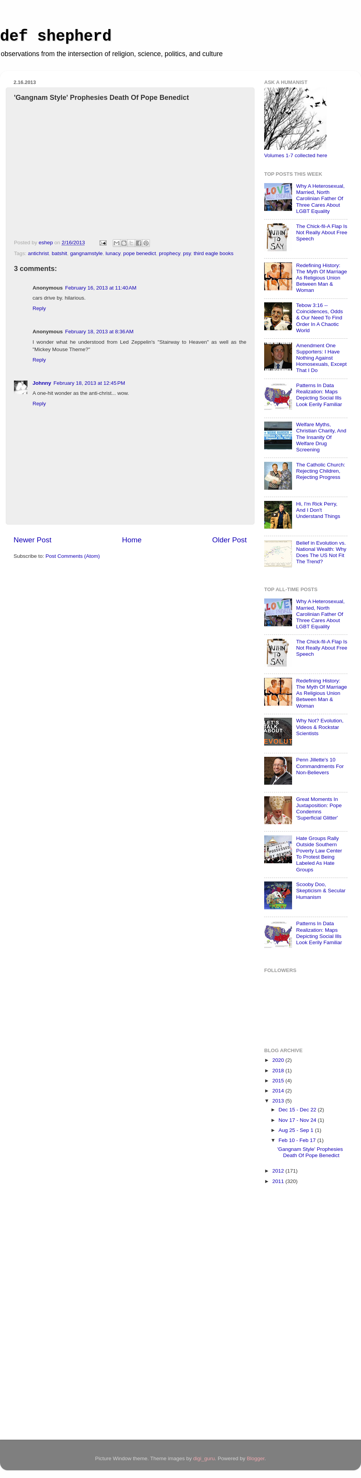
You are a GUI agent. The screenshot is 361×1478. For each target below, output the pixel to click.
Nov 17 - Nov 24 (298, 1120)
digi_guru (204, 1458)
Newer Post (33, 540)
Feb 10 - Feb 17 (297, 1140)
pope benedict (139, 253)
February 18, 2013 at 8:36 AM (99, 331)
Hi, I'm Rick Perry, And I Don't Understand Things (318, 510)
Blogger (256, 1458)
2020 (278, 1060)
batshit (59, 253)
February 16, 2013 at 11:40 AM (100, 288)
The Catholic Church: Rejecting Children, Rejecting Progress (320, 471)
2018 (278, 1070)
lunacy (112, 253)
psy (187, 253)
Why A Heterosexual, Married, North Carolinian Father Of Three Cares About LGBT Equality (320, 198)
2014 (278, 1091)
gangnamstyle (86, 253)
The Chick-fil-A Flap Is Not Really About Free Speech (321, 232)
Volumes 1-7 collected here (295, 155)
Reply (39, 308)
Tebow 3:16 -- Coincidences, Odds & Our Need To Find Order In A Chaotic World (319, 317)
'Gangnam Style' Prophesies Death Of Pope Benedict (310, 1152)
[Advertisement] (295, 1313)
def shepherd (56, 36)
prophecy (169, 253)
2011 (278, 1181)
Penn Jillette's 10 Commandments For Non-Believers (320, 766)
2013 (278, 1101)
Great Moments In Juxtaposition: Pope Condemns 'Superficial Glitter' (319, 808)
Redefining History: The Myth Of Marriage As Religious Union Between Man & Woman (321, 277)
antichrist (38, 253)
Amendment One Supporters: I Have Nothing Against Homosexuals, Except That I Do (321, 358)
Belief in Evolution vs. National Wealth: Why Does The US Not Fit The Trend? (321, 552)
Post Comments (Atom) (73, 556)
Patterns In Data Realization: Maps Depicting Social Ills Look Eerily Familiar (319, 394)
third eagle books (214, 253)
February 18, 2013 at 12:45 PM (89, 383)
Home (131, 540)
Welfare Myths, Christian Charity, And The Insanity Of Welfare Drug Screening (321, 437)
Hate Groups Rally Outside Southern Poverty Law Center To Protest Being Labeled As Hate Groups (319, 854)
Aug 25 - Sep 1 (296, 1130)
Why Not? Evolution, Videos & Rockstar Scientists (319, 727)
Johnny (42, 383)
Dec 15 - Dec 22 (298, 1110)
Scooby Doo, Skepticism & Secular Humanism (321, 890)
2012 (278, 1171)
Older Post (229, 540)
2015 (278, 1081)
